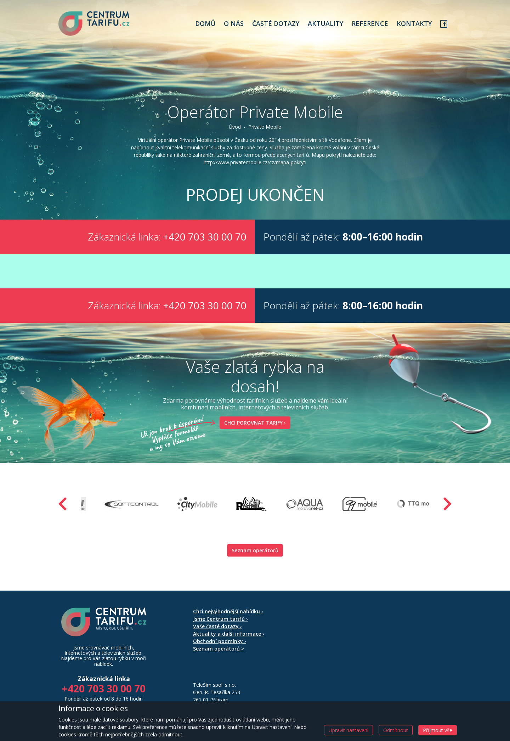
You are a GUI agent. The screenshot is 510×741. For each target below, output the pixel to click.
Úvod (235, 126)
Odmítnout (395, 730)
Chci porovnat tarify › (253, 422)
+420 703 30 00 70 (204, 236)
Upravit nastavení (348, 730)
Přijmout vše (437, 730)
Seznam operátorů (255, 550)
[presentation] (62, 504)
